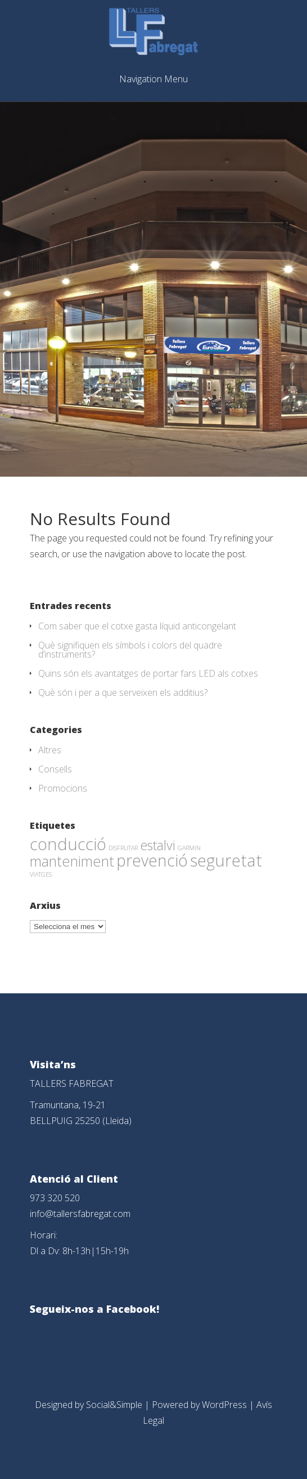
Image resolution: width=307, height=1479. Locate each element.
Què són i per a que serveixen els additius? (122, 692)
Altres (49, 750)
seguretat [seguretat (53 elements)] (226, 860)
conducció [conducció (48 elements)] (68, 844)
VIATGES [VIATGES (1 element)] (41, 874)
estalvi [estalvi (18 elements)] (157, 845)
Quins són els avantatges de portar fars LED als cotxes (148, 673)
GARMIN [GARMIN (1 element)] (189, 848)
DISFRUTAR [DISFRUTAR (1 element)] (123, 848)
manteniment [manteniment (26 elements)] (72, 860)
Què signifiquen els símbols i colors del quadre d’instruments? (130, 649)
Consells (55, 769)
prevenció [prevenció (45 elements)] (152, 860)
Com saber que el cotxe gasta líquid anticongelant (137, 626)
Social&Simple (114, 1404)
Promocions (62, 788)
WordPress (224, 1404)
